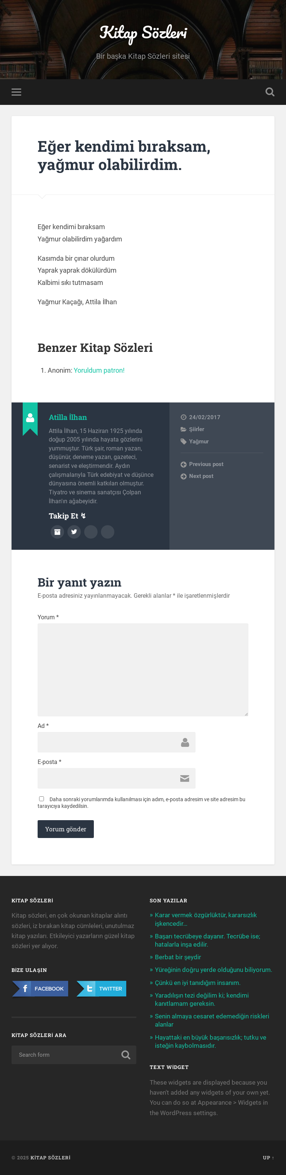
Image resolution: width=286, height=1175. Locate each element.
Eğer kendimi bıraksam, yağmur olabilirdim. (124, 155)
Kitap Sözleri (143, 32)
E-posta (49, 762)
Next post (201, 476)
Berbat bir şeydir (178, 957)
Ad (43, 726)
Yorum (48, 617)
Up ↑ (268, 1157)
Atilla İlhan (68, 417)
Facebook (91, 532)
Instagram (107, 532)
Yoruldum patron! (99, 370)
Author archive (57, 532)
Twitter (74, 532)
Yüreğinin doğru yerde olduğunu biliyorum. (214, 969)
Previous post (206, 464)
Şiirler (196, 429)
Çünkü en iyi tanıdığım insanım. (198, 982)
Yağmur (199, 441)
